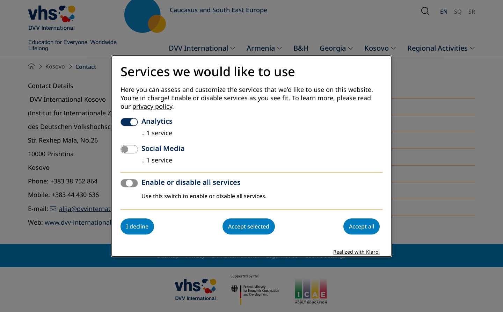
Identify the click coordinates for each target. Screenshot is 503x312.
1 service (156, 133)
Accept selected (248, 226)
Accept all (361, 226)
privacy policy (152, 106)
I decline (137, 226)
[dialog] (251, 156)
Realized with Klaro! (356, 252)
